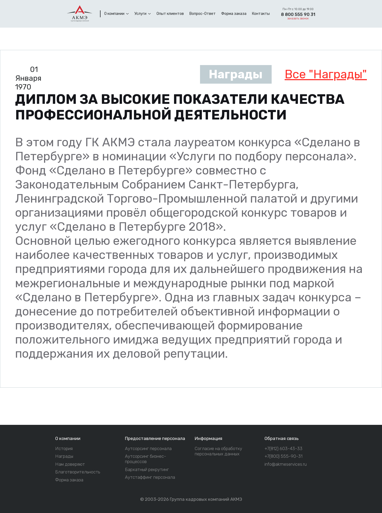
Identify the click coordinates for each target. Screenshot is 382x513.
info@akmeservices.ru (285, 464)
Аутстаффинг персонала (150, 477)
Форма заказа (69, 479)
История (64, 448)
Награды (64, 456)
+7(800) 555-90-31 (283, 456)
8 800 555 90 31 (298, 14)
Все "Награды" (326, 74)
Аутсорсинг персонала (148, 448)
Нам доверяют (70, 464)
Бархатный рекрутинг (147, 469)
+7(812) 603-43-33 (283, 448)
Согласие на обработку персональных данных (218, 451)
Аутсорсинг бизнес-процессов (145, 459)
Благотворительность (77, 471)
